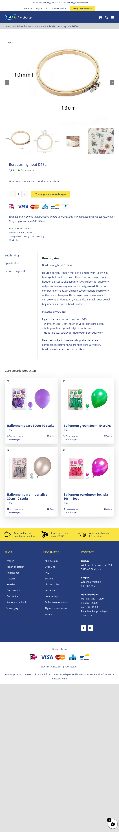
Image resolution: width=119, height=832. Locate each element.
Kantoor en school (16, 602)
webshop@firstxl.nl (91, 582)
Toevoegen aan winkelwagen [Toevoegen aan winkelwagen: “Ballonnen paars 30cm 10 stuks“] (16, 439)
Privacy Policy (42, 675)
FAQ (47, 573)
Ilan (17, 241)
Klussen (11, 579)
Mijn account (51, 561)
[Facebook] (83, 628)
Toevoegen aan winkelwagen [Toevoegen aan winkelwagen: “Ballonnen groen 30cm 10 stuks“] (72, 439)
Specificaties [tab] (12, 264)
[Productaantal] (18, 195)
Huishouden (13, 573)
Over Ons (50, 567)
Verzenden (50, 591)
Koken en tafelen (15, 567)
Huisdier (11, 585)
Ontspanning (37, 237)
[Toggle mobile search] (106, 17)
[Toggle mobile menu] (112, 17)
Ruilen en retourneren (56, 602)
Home (8, 26)
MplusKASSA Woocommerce (80, 675)
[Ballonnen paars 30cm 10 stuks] (31, 400)
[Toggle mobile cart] (100, 17)
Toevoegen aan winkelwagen (50, 194)
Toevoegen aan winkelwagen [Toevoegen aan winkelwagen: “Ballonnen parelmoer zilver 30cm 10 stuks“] (16, 512)
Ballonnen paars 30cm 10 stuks (30, 426)
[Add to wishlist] (9, 43)
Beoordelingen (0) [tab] (15, 272)
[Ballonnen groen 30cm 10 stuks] (87, 400)
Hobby (26, 237)
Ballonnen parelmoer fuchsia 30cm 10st (86, 497)
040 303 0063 (88, 586)
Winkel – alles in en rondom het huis (32, 26)
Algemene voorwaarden (57, 608)
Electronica (12, 597)
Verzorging (12, 608)
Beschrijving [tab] (12, 256)
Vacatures (50, 614)
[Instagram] (90, 628)
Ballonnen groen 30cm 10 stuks (87, 426)
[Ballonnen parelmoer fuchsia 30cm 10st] (87, 469)
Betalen (49, 579)
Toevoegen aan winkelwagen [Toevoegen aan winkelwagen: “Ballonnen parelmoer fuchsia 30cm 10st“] (72, 512)
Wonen (10, 561)
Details (52, 437)
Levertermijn (51, 597)
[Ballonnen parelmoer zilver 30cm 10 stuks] (31, 469)
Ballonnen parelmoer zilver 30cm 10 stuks (28, 497)
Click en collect (52, 585)
